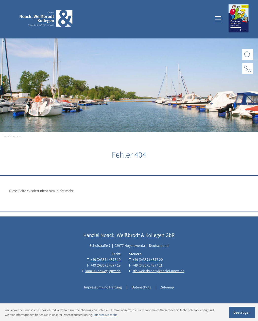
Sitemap (167, 287)
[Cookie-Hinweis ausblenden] (242, 312)
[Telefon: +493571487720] (148, 260)
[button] (247, 68)
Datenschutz (141, 287)
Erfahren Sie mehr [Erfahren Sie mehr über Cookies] (105, 315)
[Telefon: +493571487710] (105, 260)
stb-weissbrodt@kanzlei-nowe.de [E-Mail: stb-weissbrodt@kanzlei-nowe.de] (159, 270)
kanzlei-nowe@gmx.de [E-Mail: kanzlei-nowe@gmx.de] (102, 270)
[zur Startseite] (46, 19)
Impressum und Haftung (103, 287)
